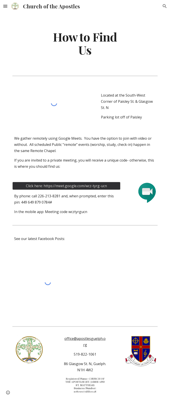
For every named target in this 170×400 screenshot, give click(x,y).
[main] (85, 43)
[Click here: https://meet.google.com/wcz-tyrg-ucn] (66, 186)
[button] (5, 6)
